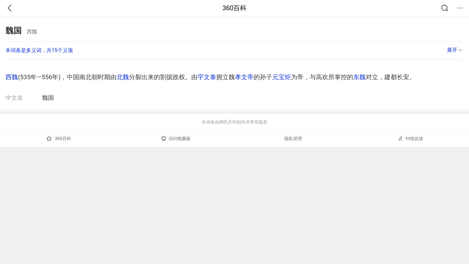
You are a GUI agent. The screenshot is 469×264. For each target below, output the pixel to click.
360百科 (234, 8)
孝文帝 (244, 77)
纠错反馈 (410, 138)
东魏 (359, 77)
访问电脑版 (176, 138)
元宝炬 (281, 77)
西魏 (11, 77)
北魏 (123, 77)
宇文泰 (206, 77)
